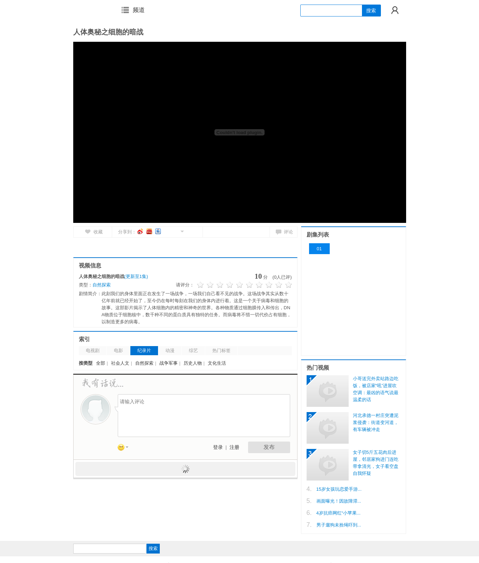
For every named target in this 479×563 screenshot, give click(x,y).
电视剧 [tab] (93, 350)
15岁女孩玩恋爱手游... (339, 489)
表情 (125, 448)
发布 (269, 447)
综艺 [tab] (193, 350)
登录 (218, 447)
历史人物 (193, 363)
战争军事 (168, 363)
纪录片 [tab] (144, 350)
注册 (234, 447)
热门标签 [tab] (221, 350)
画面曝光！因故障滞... (338, 501)
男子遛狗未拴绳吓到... (338, 525)
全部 (100, 363)
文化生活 (217, 363)
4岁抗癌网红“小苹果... (338, 513)
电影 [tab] (118, 350)
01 (319, 248)
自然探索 (102, 284)
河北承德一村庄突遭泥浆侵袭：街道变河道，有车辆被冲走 (375, 422)
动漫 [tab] (170, 350)
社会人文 (120, 363)
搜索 (371, 10)
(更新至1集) (136, 276)
